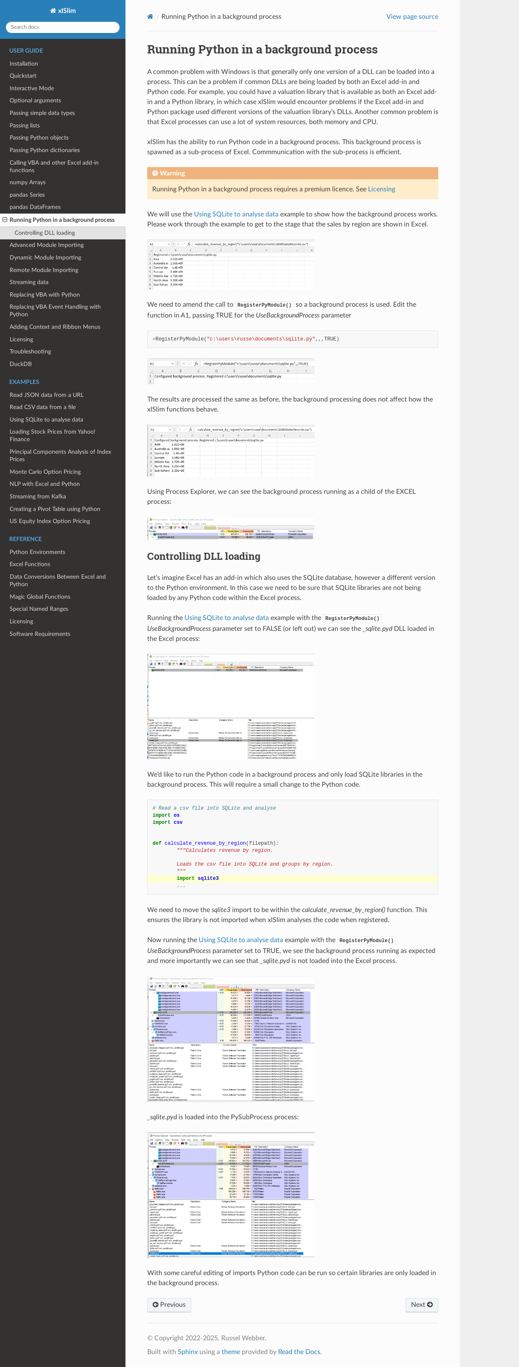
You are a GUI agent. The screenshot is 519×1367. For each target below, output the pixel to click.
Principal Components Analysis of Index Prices (60, 455)
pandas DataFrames (35, 207)
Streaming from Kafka (38, 496)
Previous (169, 1304)
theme (231, 1352)
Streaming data (29, 282)
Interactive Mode (32, 88)
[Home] (150, 16)
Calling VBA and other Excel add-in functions (54, 166)
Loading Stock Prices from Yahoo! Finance (52, 435)
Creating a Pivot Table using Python (55, 509)
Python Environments (37, 552)
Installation (24, 64)
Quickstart (23, 76)
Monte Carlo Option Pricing (45, 472)
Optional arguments (35, 100)
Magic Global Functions (40, 597)
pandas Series (27, 195)
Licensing (21, 339)
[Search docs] (62, 27)
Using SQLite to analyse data (46, 420)
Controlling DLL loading (45, 233)
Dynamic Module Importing (45, 257)
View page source (412, 16)
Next (422, 1304)
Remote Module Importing (44, 270)
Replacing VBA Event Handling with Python (55, 311)
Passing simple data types (42, 113)
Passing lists (25, 125)
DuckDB (21, 364)
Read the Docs (299, 1352)
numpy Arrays (28, 182)
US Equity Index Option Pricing (50, 521)
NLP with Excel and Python (45, 484)
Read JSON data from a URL (47, 395)
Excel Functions (30, 564)
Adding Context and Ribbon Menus (55, 327)
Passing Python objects (39, 138)
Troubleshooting (30, 351)
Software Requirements (40, 634)
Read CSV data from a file (43, 407)
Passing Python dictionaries (45, 150)
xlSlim (66, 11)
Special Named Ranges (39, 609)
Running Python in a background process (59, 220)
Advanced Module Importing (47, 245)
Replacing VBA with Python (45, 295)
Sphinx (188, 1352)
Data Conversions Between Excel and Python (58, 580)
